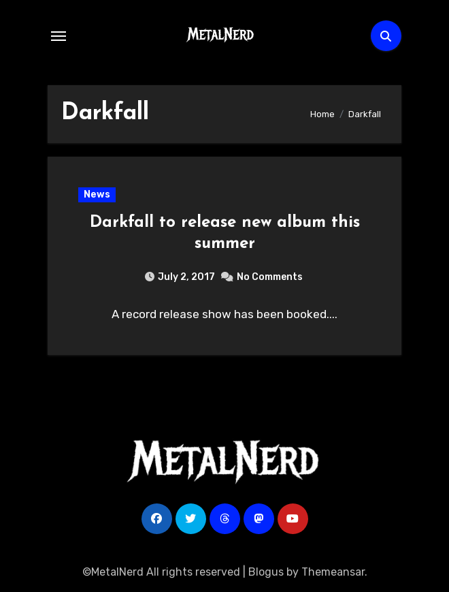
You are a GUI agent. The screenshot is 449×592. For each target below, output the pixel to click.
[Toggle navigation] (58, 36)
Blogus (266, 571)
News (97, 194)
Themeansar (333, 571)
